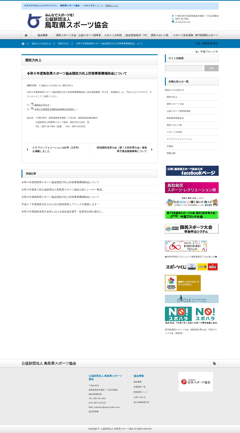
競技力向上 (63, 43)
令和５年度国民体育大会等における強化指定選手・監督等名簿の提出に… (63, 211)
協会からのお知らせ (41, 43)
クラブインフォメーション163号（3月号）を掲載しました (56, 149)
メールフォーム (180, 21)
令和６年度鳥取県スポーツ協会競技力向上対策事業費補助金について (60, 196)
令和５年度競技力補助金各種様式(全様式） (55, 109)
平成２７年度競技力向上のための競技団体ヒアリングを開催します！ (60, 204)
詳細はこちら (111, 5)
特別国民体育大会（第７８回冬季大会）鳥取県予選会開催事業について (122, 149)
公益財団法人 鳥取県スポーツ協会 (117, 428)
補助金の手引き (41, 105)
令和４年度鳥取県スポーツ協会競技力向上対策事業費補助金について (60, 182)
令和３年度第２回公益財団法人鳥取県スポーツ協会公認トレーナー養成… (63, 189)
